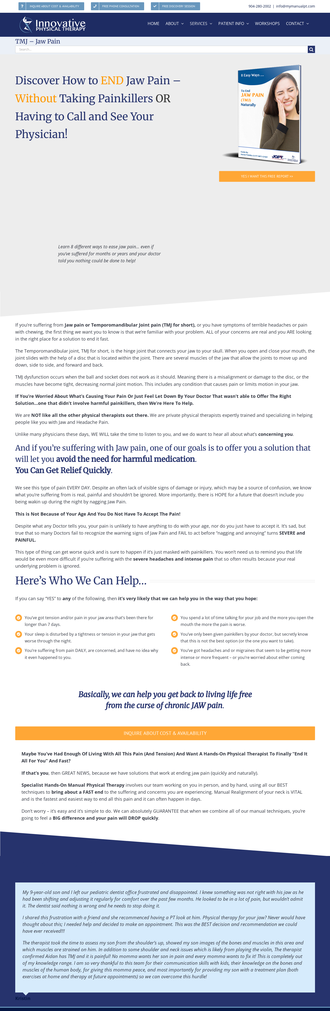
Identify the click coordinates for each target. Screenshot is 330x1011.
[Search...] (161, 49)
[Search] (311, 49)
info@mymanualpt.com (295, 6)
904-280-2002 (260, 6)
